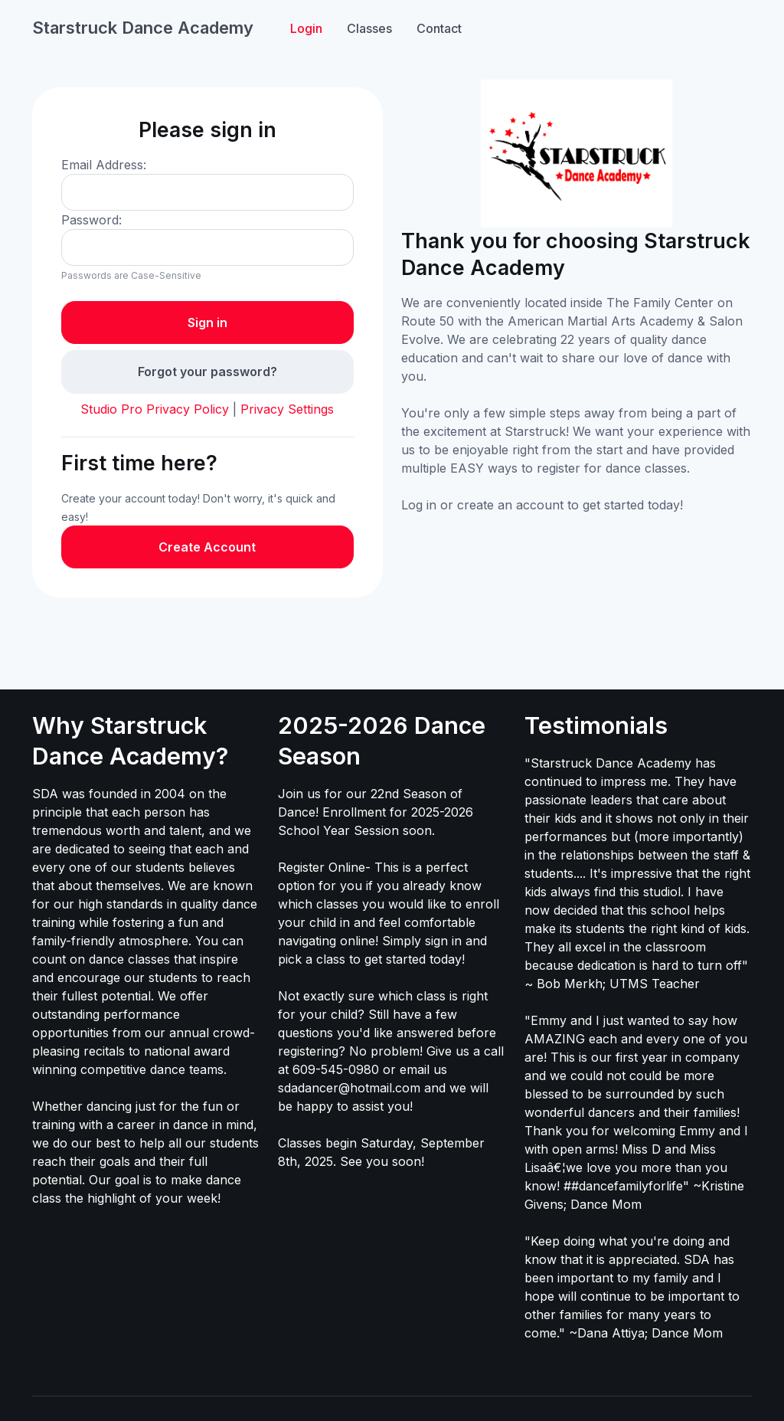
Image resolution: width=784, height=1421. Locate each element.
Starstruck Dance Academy (142, 28)
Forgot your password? (207, 371)
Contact (439, 28)
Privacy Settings (287, 409)
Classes (369, 28)
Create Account (207, 547)
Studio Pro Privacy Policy (154, 409)
